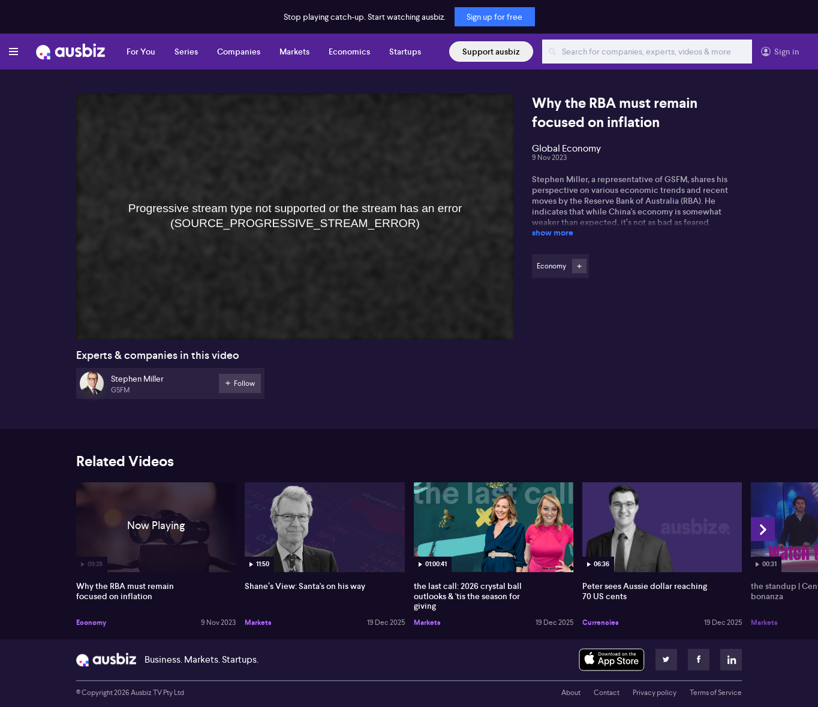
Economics (349, 51)
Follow (579, 266)
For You (141, 51)
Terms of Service (716, 692)
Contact (606, 692)
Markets (294, 51)
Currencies (600, 622)
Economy (91, 622)
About (571, 692)
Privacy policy (654, 692)
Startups (405, 51)
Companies (238, 51)
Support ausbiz (491, 51)
